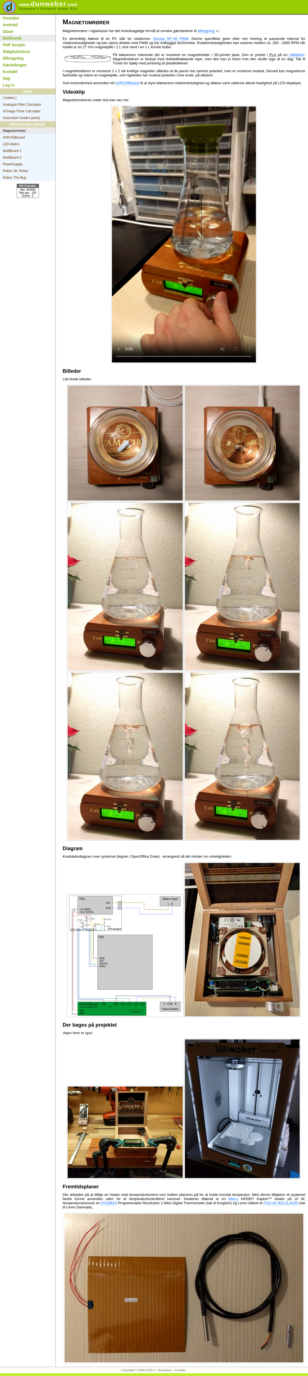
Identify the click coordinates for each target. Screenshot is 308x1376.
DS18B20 (109, 1203)
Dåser (8, 31)
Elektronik (12, 38)
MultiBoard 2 (12, 157)
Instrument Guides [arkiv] (21, 118)
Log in (8, 85)
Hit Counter (27, 185)
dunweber (48, 4)
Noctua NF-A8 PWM (170, 39)
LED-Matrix (11, 144)
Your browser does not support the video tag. (184, 234)
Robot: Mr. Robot (15, 171)
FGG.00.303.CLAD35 (280, 1203)
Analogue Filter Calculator (22, 105)
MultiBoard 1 (12, 151)
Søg (6, 78)
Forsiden (11, 18)
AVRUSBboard (14, 137)
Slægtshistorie (16, 51)
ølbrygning (206, 31)
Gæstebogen (15, 65)
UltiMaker (296, 55)
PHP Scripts (14, 45)
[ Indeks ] (9, 98)
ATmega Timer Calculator (21, 111)
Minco (233, 1199)
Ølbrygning (13, 58)
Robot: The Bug (14, 178)
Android (10, 25)
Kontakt (10, 71)
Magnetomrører (14, 131)
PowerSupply (13, 164)
